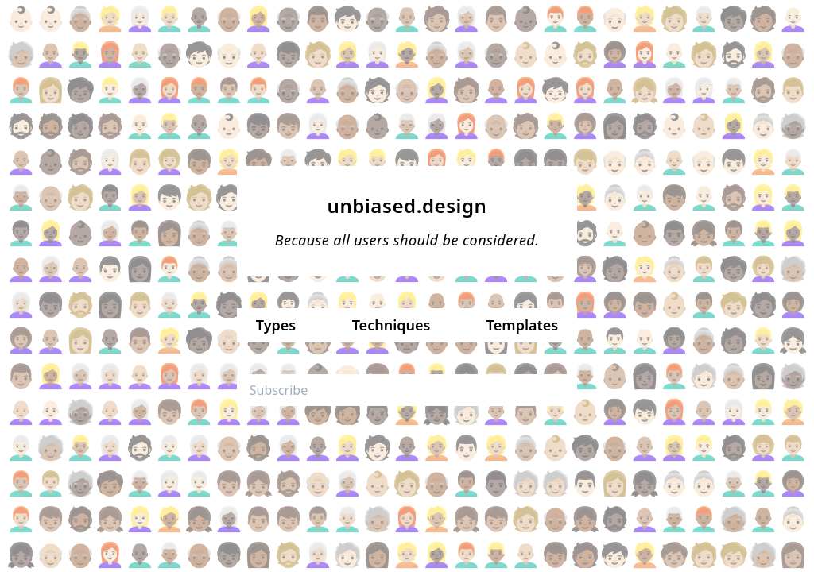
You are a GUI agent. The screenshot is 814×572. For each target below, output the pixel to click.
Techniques (391, 324)
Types (276, 324)
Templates (522, 324)
